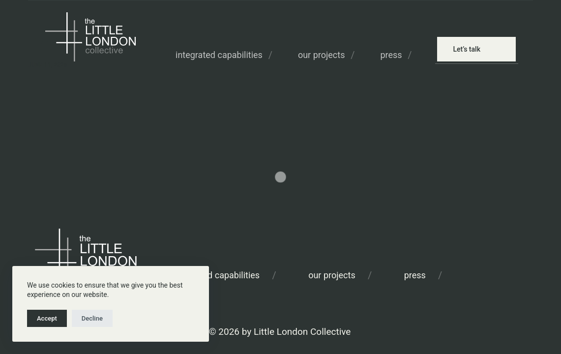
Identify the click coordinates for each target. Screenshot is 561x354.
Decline (92, 318)
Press (391, 55)
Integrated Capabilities (219, 55)
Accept (47, 318)
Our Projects (321, 55)
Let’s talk (466, 49)
